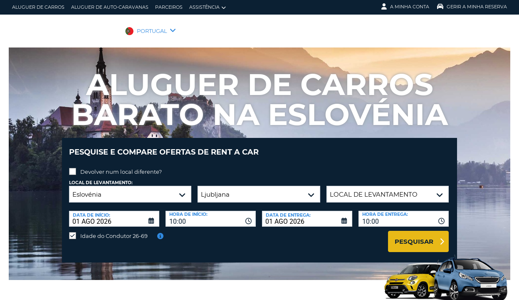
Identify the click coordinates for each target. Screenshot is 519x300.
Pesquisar (414, 235)
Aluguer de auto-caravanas (109, 7)
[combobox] (210, 212)
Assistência (207, 7)
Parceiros (169, 7)
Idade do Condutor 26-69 (114, 229)
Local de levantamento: (101, 176)
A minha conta (405, 7)
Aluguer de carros (38, 7)
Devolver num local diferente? (121, 165)
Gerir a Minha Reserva (472, 7)
